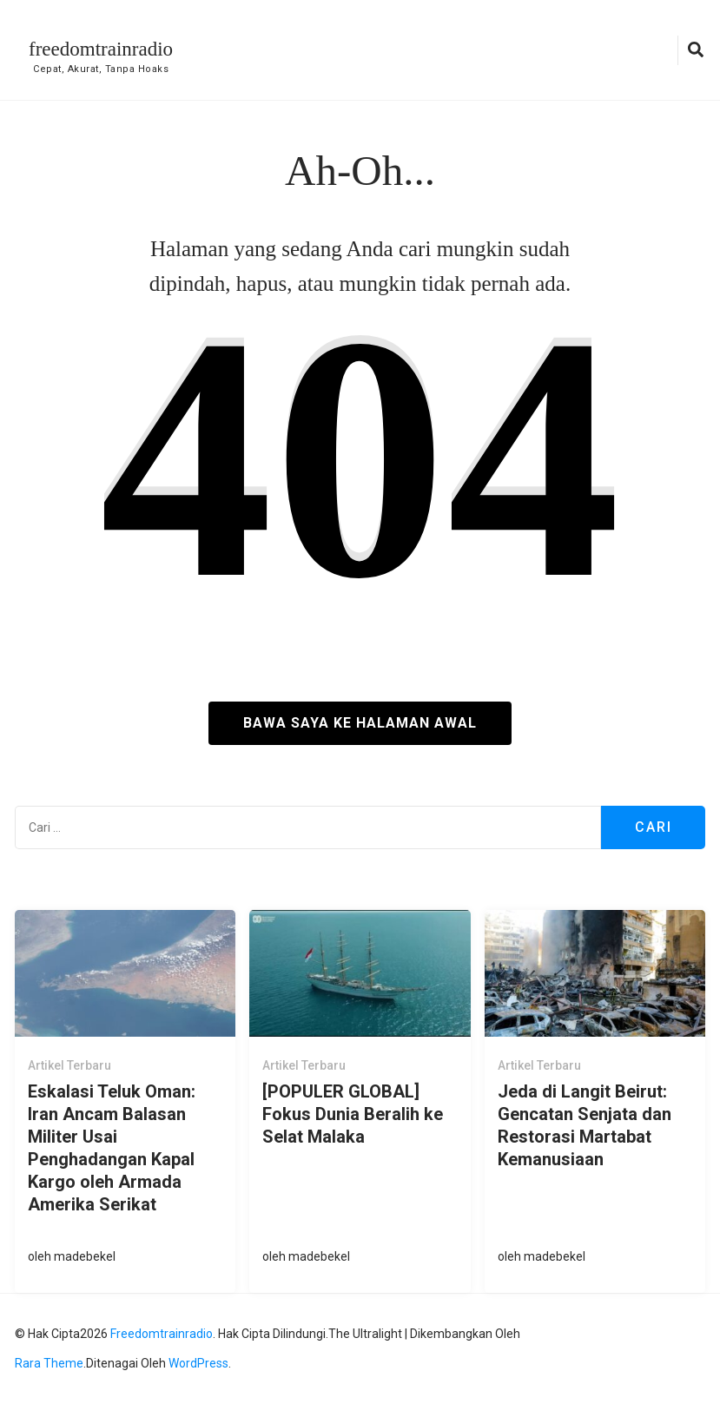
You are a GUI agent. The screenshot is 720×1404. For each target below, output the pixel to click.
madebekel (85, 1256)
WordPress (198, 1363)
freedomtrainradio (101, 49)
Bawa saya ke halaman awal (360, 723)
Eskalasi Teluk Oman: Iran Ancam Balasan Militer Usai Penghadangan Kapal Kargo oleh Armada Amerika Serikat (111, 1148)
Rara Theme (49, 1363)
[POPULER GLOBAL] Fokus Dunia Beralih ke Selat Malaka (352, 1114)
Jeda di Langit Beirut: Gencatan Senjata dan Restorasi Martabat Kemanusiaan (584, 1125)
